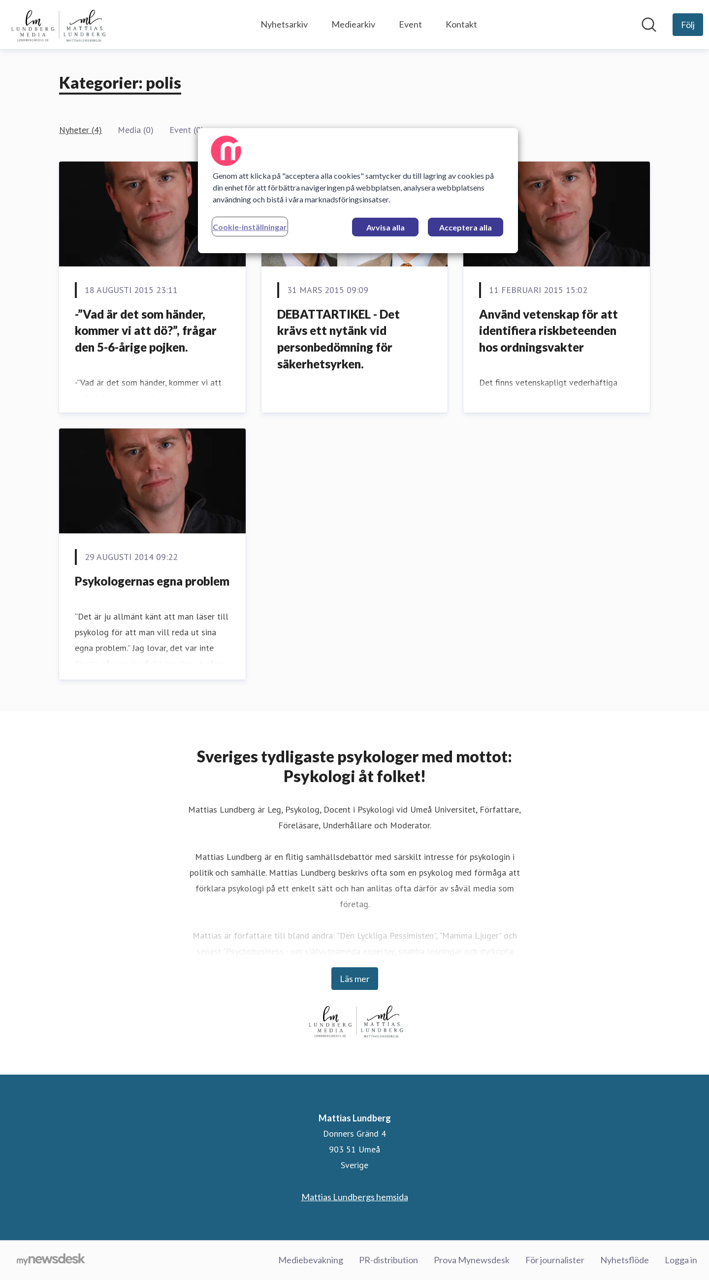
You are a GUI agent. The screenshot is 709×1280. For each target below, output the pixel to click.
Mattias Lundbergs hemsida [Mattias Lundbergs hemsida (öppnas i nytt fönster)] (354, 1196)
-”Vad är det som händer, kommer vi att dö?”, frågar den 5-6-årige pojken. (146, 330)
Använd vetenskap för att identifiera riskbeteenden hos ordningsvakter (548, 330)
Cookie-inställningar (250, 226)
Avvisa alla (385, 227)
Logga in (681, 1259)
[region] (358, 190)
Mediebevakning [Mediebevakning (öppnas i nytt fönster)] (310, 1259)
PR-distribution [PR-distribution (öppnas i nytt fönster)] (388, 1259)
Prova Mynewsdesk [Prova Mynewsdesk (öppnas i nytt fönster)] (472, 1259)
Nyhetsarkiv (284, 24)
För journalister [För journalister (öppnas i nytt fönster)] (554, 1259)
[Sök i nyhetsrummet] (649, 25)
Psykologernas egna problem (152, 581)
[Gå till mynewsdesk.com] (51, 1260)
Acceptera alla (465, 227)
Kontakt (461, 24)
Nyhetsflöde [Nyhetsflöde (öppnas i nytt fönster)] (624, 1259)
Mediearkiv (353, 24)
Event (410, 24)
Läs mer (355, 978)
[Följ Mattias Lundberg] (688, 24)
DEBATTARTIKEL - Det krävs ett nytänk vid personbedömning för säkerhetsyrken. (338, 339)
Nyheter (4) (80, 129)
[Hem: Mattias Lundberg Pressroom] (57, 24)
